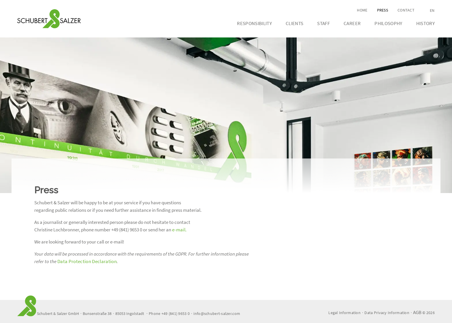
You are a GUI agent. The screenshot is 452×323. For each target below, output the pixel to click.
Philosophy (388, 23)
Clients (294, 23)
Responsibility (254, 23)
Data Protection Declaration (87, 261)
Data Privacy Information (386, 312)
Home (362, 10)
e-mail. (179, 229)
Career (352, 23)
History (425, 23)
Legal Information (344, 312)
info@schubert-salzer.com (216, 313)
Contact (406, 10)
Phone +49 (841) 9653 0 (169, 313)
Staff (323, 23)
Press (382, 10)
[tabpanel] (226, 115)
